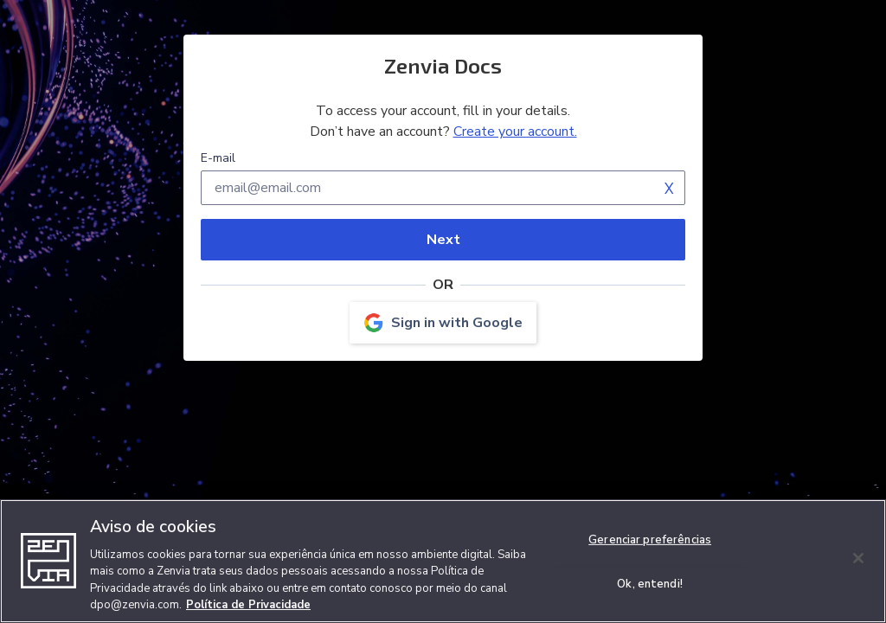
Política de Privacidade (248, 605)
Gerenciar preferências (649, 540)
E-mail (218, 158)
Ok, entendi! (650, 584)
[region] (443, 561)
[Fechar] (858, 558)
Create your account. (515, 131)
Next (443, 239)
